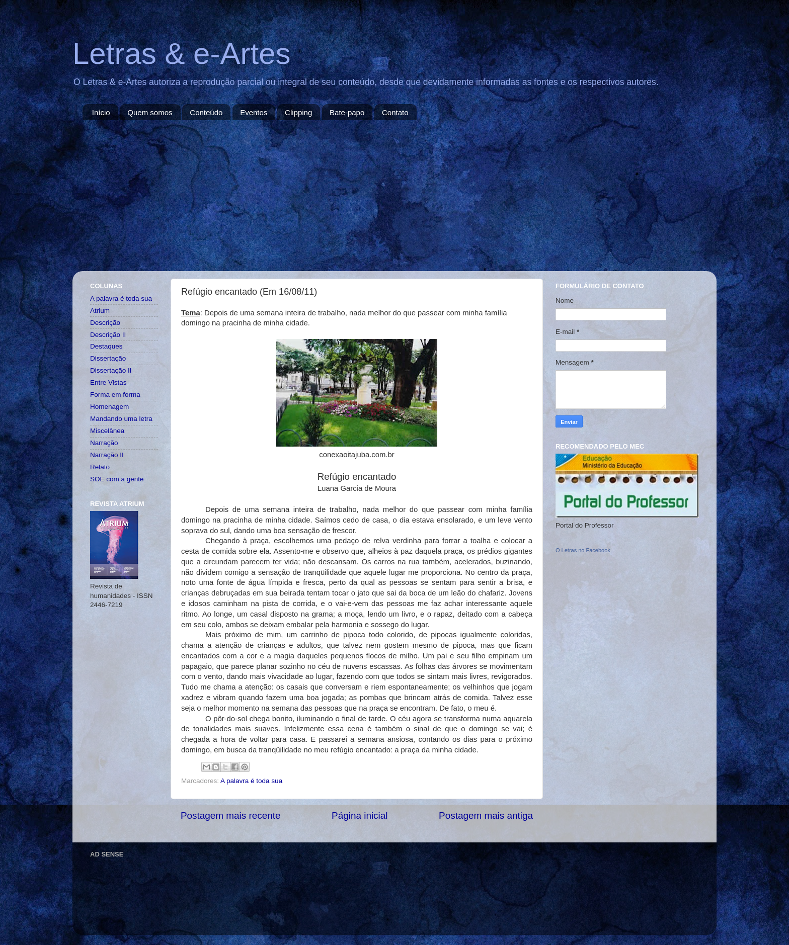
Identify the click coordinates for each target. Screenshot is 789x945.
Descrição (105, 322)
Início (101, 112)
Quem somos (149, 112)
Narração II (107, 455)
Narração (104, 443)
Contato (395, 112)
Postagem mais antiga (486, 815)
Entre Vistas (108, 382)
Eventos (253, 112)
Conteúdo (206, 112)
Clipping (298, 112)
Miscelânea (107, 431)
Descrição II (108, 334)
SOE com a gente (117, 479)
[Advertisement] (394, 195)
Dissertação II (111, 370)
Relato (100, 467)
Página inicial (359, 815)
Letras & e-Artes (181, 53)
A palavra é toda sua (251, 781)
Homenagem (109, 406)
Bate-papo (347, 112)
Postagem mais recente (230, 815)
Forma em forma (115, 394)
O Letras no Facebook (583, 550)
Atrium (100, 310)
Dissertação (108, 358)
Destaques (106, 346)
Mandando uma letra (121, 418)
